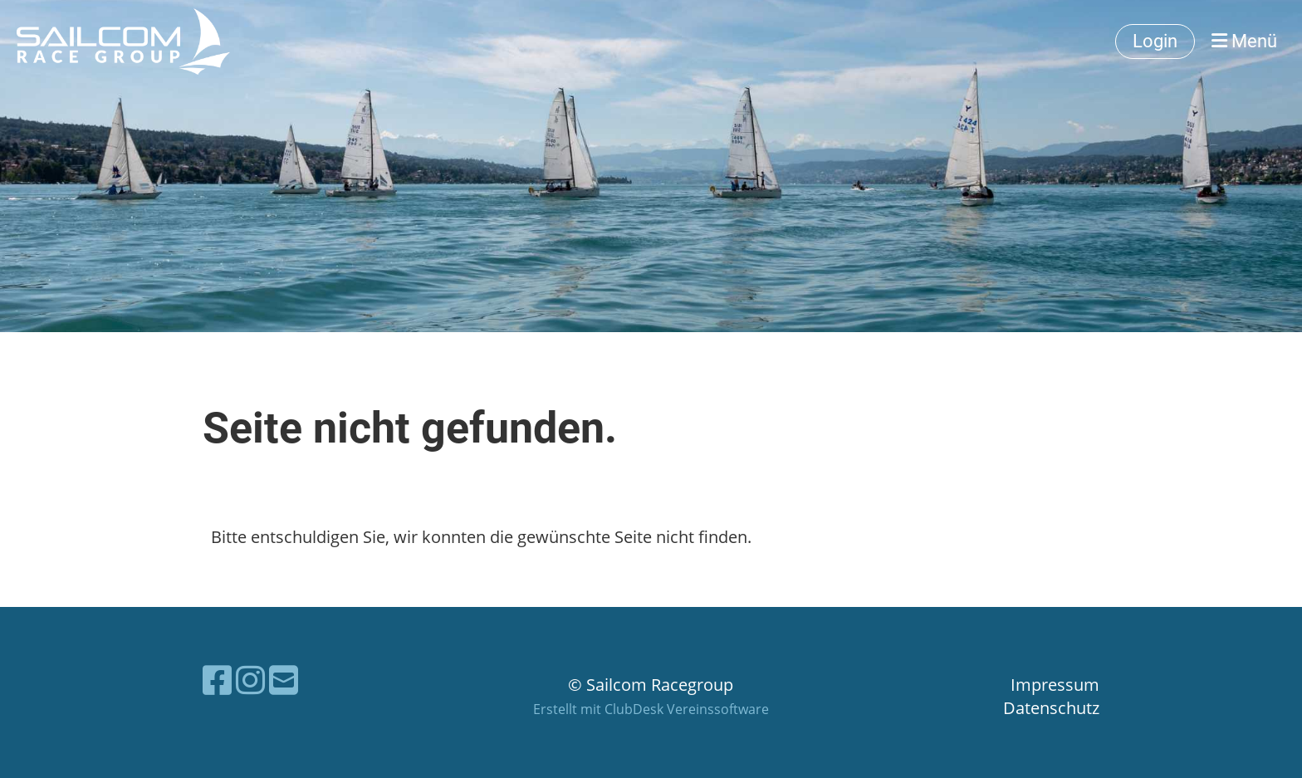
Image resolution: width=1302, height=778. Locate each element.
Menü (1244, 41)
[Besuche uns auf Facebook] (217, 679)
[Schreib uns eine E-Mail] (283, 679)
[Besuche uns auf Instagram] (250, 679)
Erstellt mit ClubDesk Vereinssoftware (651, 709)
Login (1155, 41)
